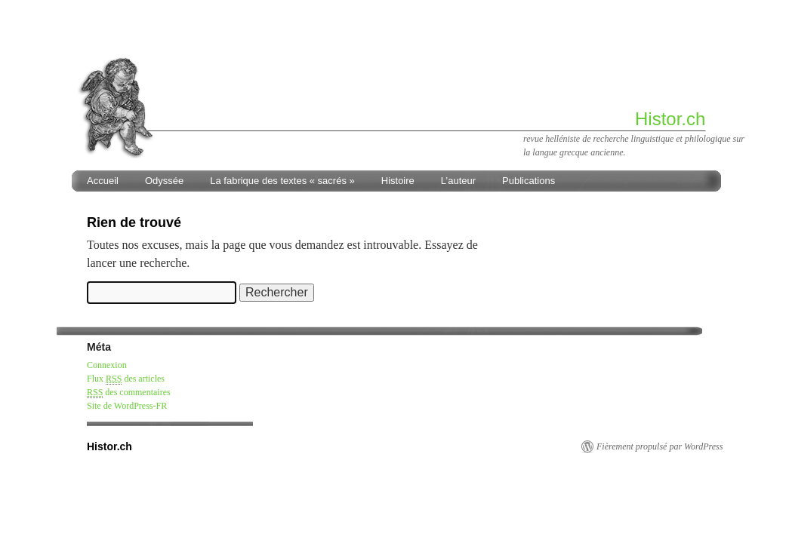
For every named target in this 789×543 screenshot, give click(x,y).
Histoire (398, 180)
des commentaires (129, 392)
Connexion (107, 365)
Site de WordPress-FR (127, 405)
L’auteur (458, 180)
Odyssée (164, 180)
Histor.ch (670, 119)
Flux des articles (126, 379)
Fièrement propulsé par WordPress (659, 446)
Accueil (103, 180)
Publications (528, 180)
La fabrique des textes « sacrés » (282, 180)
